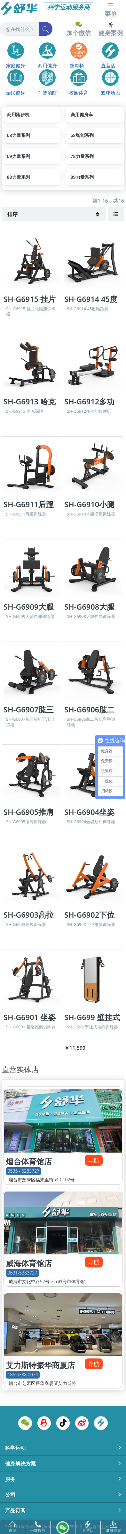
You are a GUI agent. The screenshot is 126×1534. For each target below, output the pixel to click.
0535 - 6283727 (24, 1171)
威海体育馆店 (29, 1263)
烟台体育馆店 (29, 1161)
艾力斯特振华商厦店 (40, 1365)
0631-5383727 (22, 1273)
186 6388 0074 (23, 1375)
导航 (93, 1160)
